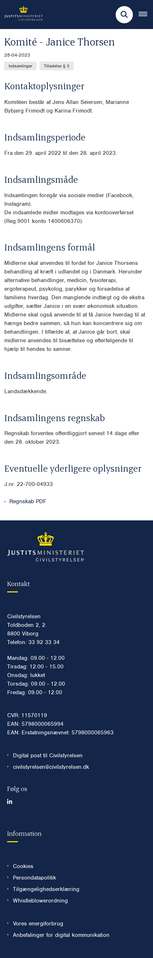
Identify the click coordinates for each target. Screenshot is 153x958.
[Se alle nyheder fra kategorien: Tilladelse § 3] (57, 66)
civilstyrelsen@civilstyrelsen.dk (51, 767)
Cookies (23, 866)
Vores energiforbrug (38, 923)
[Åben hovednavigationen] (146, 14)
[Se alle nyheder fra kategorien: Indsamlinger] (20, 66)
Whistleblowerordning (40, 900)
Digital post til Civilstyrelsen (48, 755)
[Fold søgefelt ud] (124, 14)
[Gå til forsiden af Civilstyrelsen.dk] (21, 14)
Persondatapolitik (34, 877)
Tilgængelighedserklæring (46, 889)
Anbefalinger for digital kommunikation (61, 935)
